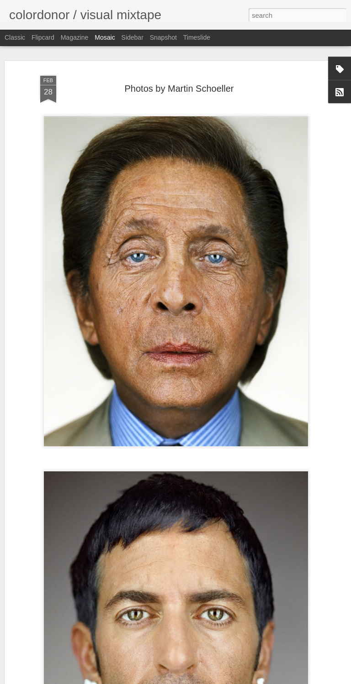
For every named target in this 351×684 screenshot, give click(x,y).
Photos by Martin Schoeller (179, 89)
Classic (15, 37)
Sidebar (133, 37)
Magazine (75, 37)
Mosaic (105, 37)
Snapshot (163, 37)
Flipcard (43, 37)
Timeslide (196, 37)
